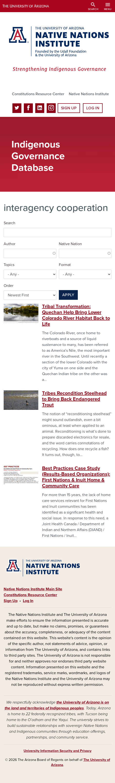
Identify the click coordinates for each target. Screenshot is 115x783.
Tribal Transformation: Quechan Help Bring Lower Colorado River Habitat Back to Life (76, 315)
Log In (92, 108)
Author (9, 243)
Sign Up (69, 108)
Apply (68, 295)
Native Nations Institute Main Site (33, 589)
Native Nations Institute (89, 94)
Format (65, 264)
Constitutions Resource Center (38, 94)
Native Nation (70, 243)
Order (8, 285)
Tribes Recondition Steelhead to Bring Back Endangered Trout (74, 399)
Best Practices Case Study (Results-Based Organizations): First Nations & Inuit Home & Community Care (76, 477)
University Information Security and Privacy (57, 751)
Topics (9, 264)
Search (9, 223)
